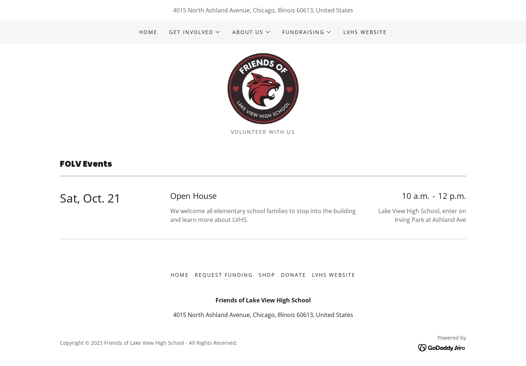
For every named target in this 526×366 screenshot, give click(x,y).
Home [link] (148, 32)
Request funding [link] (224, 274)
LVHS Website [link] (365, 32)
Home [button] (180, 274)
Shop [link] (267, 274)
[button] (195, 32)
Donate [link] (293, 274)
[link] (263, 88)
